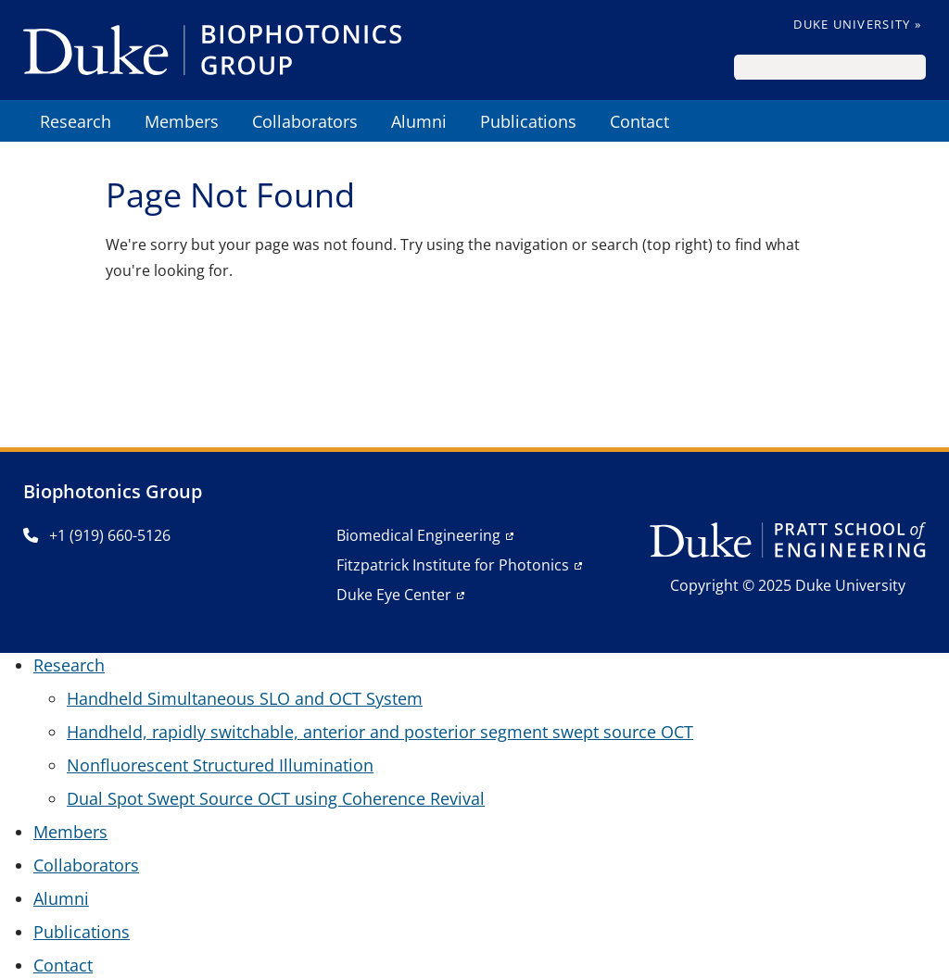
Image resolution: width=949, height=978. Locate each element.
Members (70, 832)
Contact (63, 965)
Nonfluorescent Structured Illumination (220, 765)
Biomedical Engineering (418, 535)
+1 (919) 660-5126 (97, 535)
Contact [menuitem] (639, 121)
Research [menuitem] (75, 121)
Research (69, 665)
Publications (81, 932)
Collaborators (86, 865)
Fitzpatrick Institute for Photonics (452, 565)
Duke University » (857, 24)
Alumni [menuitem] (419, 121)
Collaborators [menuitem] (305, 121)
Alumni (61, 898)
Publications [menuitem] (528, 121)
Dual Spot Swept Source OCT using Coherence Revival (276, 798)
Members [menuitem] (182, 121)
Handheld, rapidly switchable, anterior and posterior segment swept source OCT (380, 732)
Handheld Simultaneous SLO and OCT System (245, 698)
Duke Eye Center (393, 594)
